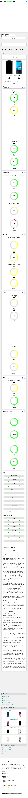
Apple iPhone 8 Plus (6, 702)
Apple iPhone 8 (5, 700)
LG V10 (14, 56)
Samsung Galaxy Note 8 (7, 704)
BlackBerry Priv (14, 57)
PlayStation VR (5, 751)
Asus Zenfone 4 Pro (6, 698)
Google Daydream (6, 753)
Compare (14, 38)
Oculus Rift (4, 756)
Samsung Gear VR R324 (7, 749)
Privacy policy (5, 773)
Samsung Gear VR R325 (7, 747)
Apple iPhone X (5, 696)
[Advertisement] (14, 18)
